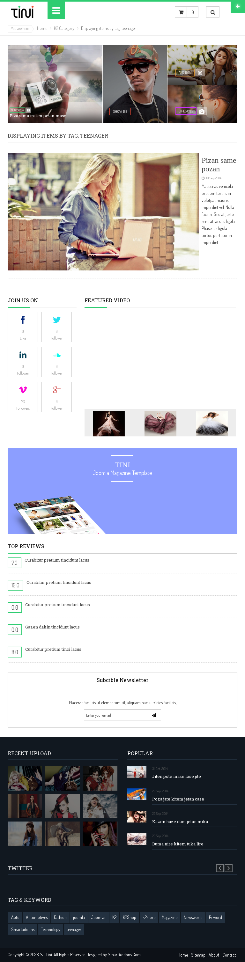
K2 (114, 917)
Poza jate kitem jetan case (178, 799)
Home (42, 28)
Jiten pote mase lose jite (176, 776)
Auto (15, 917)
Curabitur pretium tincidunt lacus (57, 560)
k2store (149, 917)
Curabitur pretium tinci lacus (53, 649)
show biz (120, 111)
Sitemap (198, 955)
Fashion (60, 917)
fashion (185, 72)
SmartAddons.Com (124, 954)
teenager (74, 929)
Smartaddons (22, 929)
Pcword (215, 917)
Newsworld (193, 917)
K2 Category (64, 28)
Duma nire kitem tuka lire (178, 844)
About (214, 955)
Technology (50, 929)
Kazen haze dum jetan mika (180, 821)
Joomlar (98, 917)
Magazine (169, 917)
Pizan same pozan (219, 164)
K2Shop (129, 917)
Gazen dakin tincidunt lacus (52, 627)
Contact (229, 955)
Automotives (37, 917)
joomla (79, 917)
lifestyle (186, 111)
